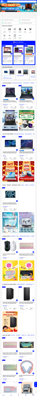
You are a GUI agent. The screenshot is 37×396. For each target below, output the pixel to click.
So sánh (5, 59)
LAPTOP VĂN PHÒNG (7, 134)
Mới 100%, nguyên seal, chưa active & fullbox (18, 43)
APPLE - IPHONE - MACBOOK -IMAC (11, 185)
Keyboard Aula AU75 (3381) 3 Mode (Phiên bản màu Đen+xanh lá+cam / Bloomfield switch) (25, 353)
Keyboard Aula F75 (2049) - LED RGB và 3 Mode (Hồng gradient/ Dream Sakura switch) (26, 254)
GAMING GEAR (6, 236)
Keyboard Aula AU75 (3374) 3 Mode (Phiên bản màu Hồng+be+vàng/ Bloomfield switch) (9, 376)
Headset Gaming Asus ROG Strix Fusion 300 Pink (26, 376)
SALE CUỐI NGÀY (18, 42)
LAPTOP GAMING (6, 83)
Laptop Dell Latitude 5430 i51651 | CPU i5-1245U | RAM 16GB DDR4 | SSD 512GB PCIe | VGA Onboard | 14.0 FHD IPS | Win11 (26, 152)
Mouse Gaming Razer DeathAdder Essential (9, 254)
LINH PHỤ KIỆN (6, 335)
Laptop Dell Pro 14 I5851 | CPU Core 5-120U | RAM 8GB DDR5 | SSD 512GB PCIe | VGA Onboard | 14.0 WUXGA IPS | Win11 (7, 56)
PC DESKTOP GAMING (29, 284)
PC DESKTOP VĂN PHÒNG (21, 284)
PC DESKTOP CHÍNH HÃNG (9, 284)
